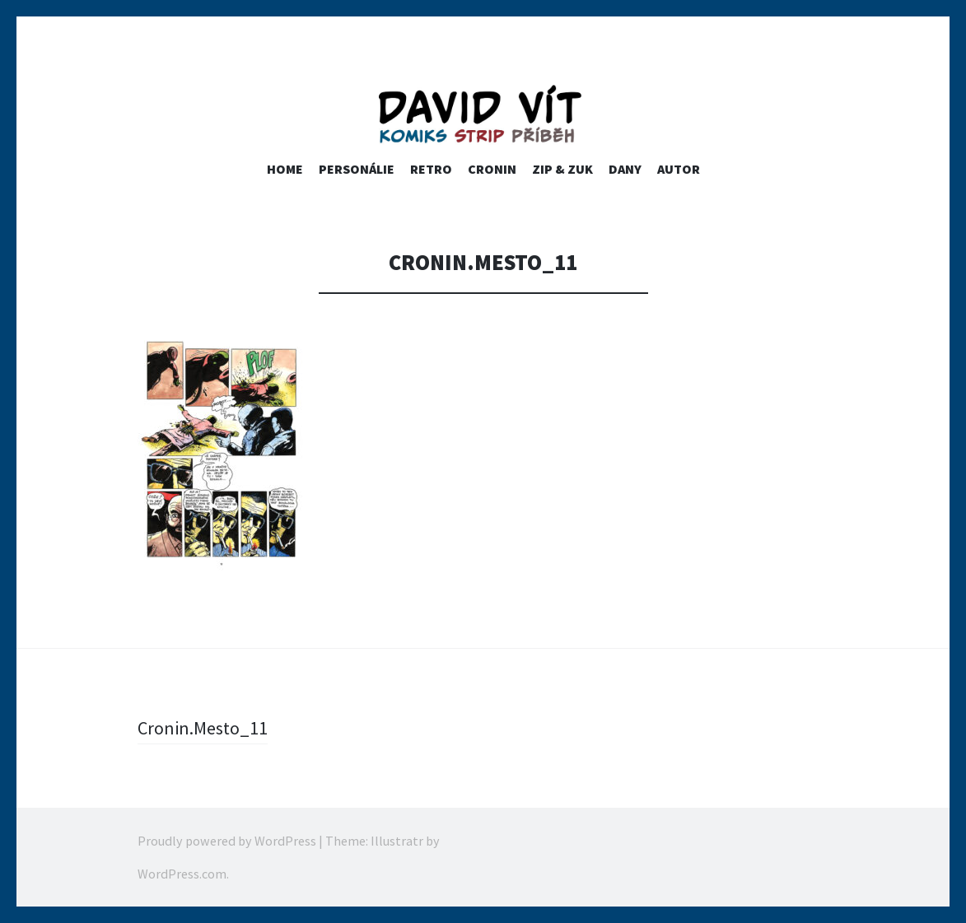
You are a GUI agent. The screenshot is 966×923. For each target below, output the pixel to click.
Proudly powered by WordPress (227, 840)
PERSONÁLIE (356, 169)
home (285, 169)
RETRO (431, 169)
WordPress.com (182, 873)
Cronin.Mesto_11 (203, 727)
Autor (678, 169)
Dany (625, 169)
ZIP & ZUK (562, 169)
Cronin (492, 169)
